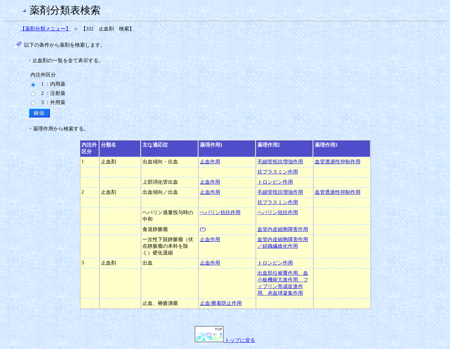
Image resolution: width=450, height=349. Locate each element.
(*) (203, 229)
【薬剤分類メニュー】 (45, 28)
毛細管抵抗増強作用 (280, 161)
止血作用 (210, 161)
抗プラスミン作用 (277, 171)
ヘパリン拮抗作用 (220, 212)
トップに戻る (225, 340)
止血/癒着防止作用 (221, 303)
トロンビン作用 (275, 182)
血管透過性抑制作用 (338, 161)
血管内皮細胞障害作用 (282, 229)
